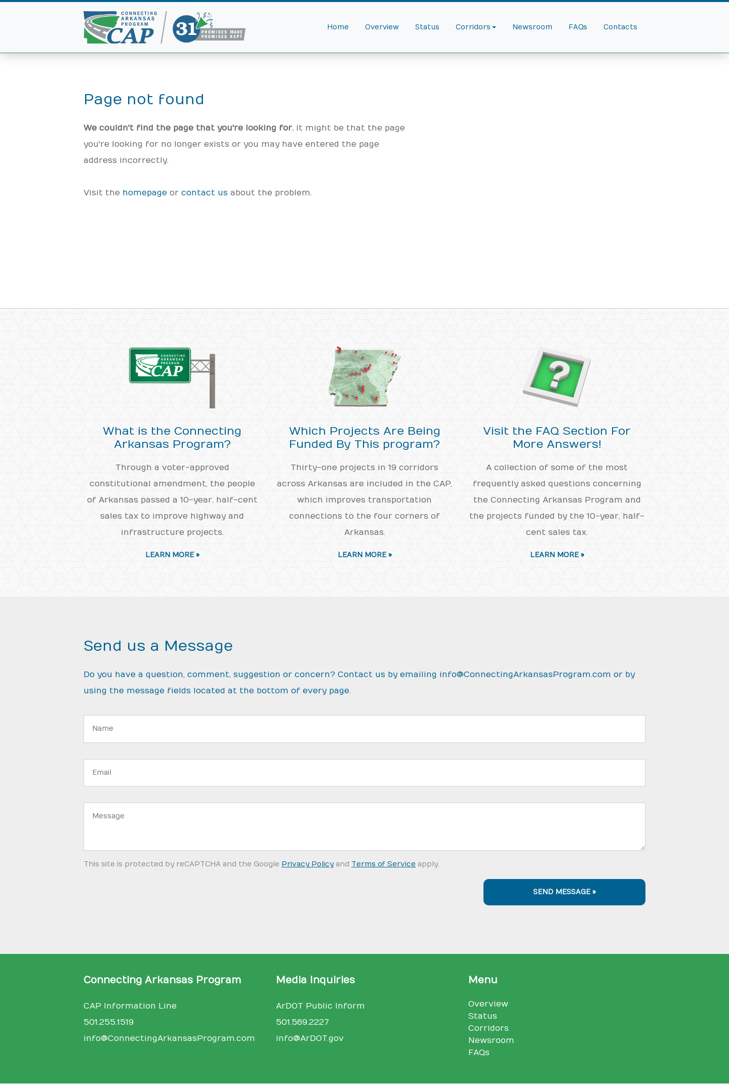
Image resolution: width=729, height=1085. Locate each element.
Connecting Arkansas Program (162, 980)
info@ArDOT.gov (310, 1038)
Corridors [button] (473, 27)
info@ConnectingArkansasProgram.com (525, 674)
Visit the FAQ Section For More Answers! (557, 438)
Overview (382, 27)
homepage (145, 192)
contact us (204, 192)
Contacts (620, 27)
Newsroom (532, 27)
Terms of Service (383, 864)
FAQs (578, 27)
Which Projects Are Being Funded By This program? (364, 438)
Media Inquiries (315, 980)
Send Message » (564, 892)
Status (427, 27)
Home (338, 27)
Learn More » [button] (172, 555)
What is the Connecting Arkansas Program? (172, 438)
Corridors (488, 1028)
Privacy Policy (307, 864)
